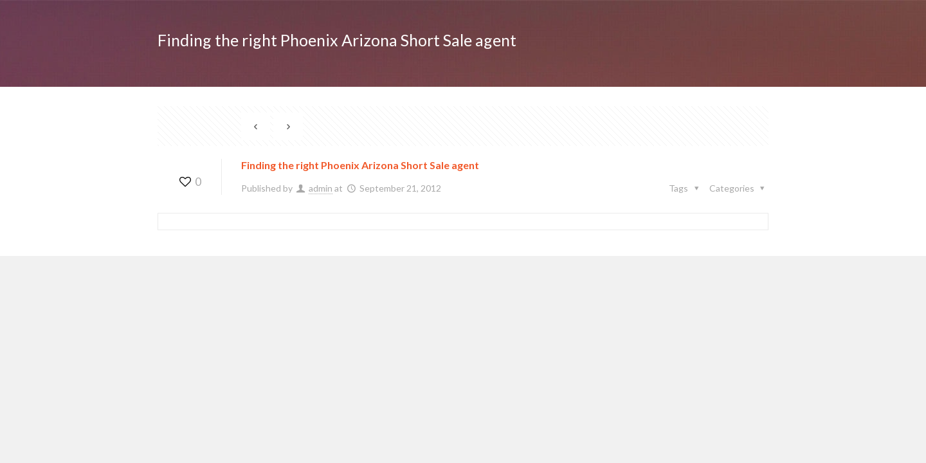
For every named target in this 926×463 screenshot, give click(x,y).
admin (320, 188)
